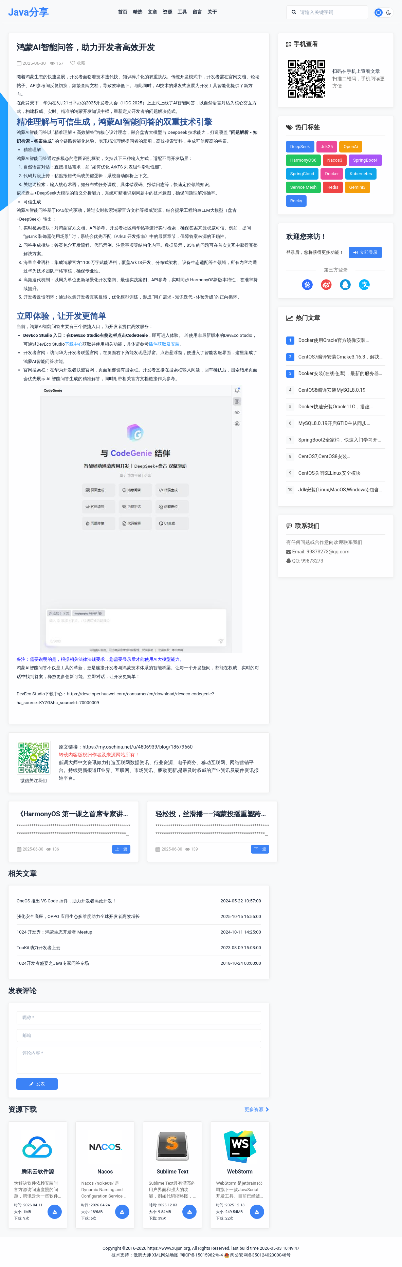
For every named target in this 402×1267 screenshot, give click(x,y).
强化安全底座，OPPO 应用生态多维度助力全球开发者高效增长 (78, 916)
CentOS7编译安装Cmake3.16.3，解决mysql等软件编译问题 (339, 357)
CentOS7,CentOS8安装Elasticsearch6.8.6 (322, 457)
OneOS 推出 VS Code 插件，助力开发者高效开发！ (66, 900)
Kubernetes (361, 173)
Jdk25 (327, 146)
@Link (31, 236)
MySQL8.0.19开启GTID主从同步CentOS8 (332, 424)
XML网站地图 (165, 1255)
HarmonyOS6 (303, 160)
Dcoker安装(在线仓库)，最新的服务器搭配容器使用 (341, 374)
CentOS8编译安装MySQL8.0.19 (332, 390)
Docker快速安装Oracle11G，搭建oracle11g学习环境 (334, 407)
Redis (332, 187)
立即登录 (365, 252)
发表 (37, 1083)
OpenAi (351, 146)
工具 (182, 12)
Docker (332, 173)
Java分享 (28, 12)
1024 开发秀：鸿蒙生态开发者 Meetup (54, 932)
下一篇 (260, 849)
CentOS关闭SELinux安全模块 (329, 473)
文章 (152, 12)
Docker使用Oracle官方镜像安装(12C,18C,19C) (332, 341)
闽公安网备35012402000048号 (257, 1255)
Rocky (296, 200)
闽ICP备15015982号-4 (201, 1255)
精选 (137, 12)
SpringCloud (302, 173)
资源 (167, 12)
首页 (122, 12)
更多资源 (256, 1109)
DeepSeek (300, 146)
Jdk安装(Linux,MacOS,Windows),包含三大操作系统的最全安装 (341, 490)
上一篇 (121, 849)
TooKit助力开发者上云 (38, 947)
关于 (212, 12)
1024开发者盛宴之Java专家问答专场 (53, 963)
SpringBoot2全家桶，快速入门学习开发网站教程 (340, 440)
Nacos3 (335, 160)
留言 (197, 12)
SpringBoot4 (365, 160)
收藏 (77, 63)
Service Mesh (303, 187)
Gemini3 (357, 187)
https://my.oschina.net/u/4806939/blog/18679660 (138, 747)
